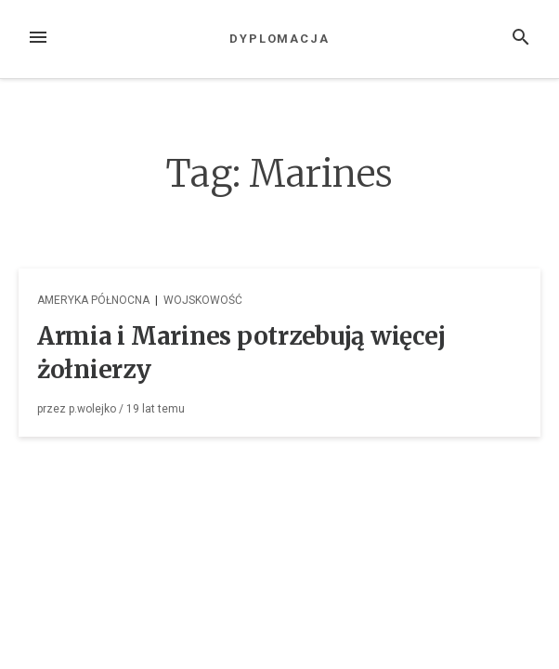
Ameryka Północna (93, 300)
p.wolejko (92, 408)
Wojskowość (202, 300)
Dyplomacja (279, 39)
